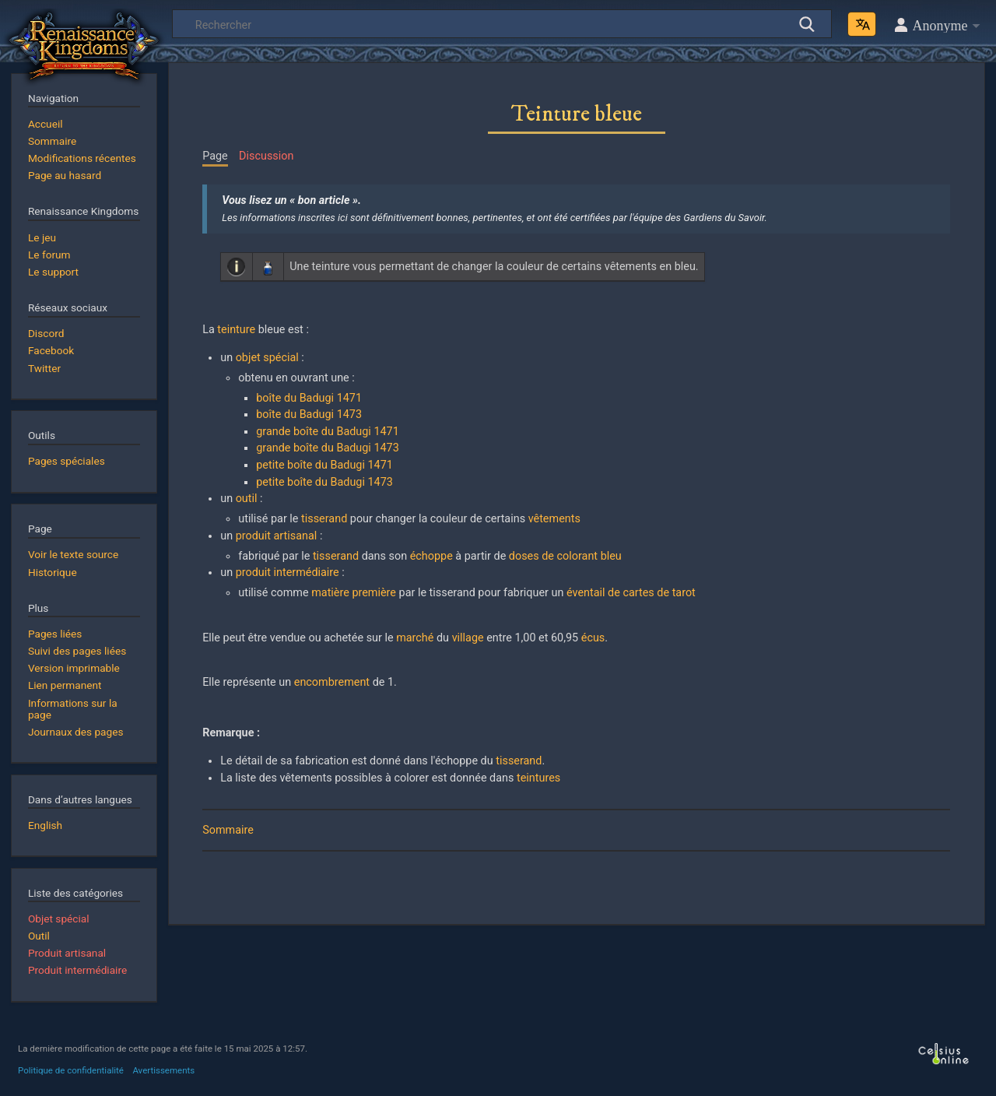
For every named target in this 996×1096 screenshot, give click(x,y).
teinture (236, 329)
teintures (538, 778)
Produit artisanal (67, 953)
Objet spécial (58, 918)
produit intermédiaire (287, 572)
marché (414, 638)
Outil (39, 935)
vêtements (554, 518)
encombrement (332, 682)
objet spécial (267, 357)
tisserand (324, 518)
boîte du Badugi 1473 (309, 414)
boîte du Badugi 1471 (309, 398)
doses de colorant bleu (565, 556)
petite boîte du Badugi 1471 (324, 465)
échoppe (431, 556)
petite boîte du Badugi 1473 (324, 482)
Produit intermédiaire (77, 970)
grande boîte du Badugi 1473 (327, 448)
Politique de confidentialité (71, 1070)
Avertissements (163, 1070)
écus (593, 638)
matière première (353, 592)
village (468, 638)
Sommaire (228, 830)
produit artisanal (276, 536)
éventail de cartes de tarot (631, 592)
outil (247, 498)
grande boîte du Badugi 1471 (327, 431)
